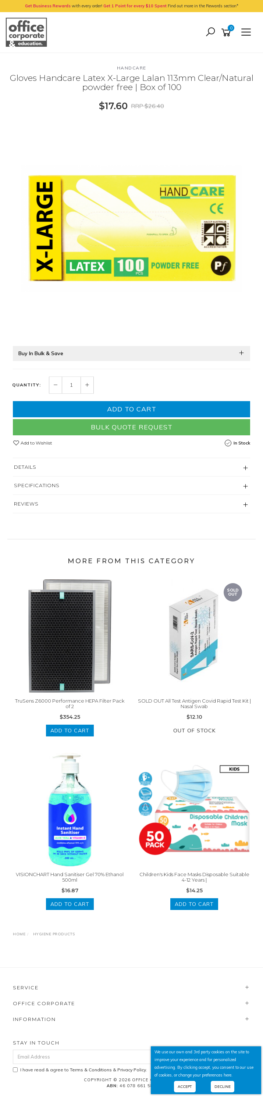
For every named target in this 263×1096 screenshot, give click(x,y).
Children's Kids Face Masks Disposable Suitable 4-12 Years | (194, 877)
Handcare (131, 68)
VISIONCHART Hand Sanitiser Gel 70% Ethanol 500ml (70, 877)
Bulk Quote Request (132, 427)
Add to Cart (131, 409)
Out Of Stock (194, 730)
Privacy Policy (131, 1069)
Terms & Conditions (91, 1069)
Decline (222, 1086)
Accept (185, 1086)
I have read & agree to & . (80, 1069)
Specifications (37, 485)
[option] (131, 228)
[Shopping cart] (227, 32)
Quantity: (26, 385)
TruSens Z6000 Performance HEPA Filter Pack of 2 (69, 704)
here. (228, 1075)
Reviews (26, 504)
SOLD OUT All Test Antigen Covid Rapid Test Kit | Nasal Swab (194, 704)
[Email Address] (111, 1057)
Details (25, 467)
